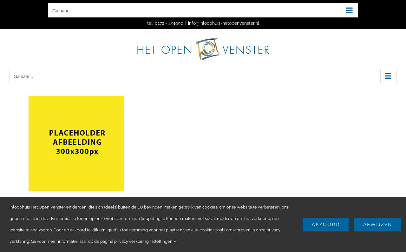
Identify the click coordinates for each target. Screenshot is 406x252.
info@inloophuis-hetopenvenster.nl (223, 23)
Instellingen (163, 241)
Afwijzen (377, 224)
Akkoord (326, 224)
